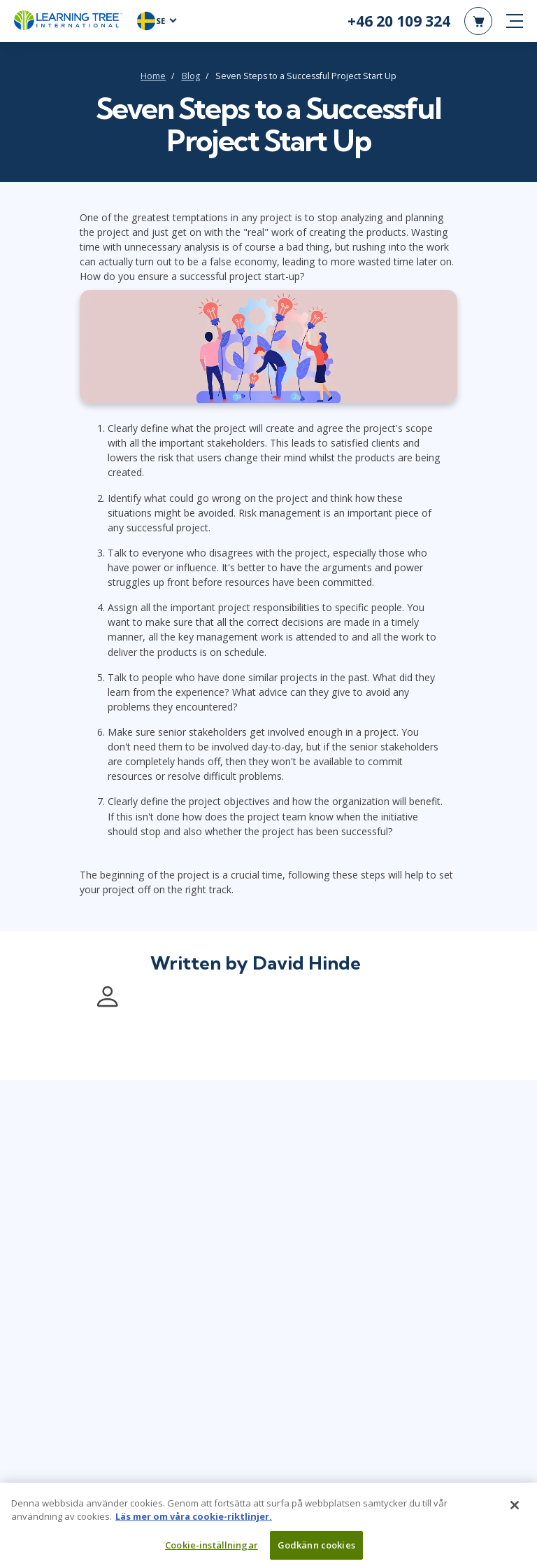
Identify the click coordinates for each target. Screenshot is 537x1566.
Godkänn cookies (316, 1550)
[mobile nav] (514, 21)
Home (153, 76)
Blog (191, 76)
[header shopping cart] (478, 21)
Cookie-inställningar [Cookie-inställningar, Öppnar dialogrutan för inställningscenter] (211, 1550)
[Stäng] (514, 1510)
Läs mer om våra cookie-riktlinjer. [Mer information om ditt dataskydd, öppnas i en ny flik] (193, 1522)
